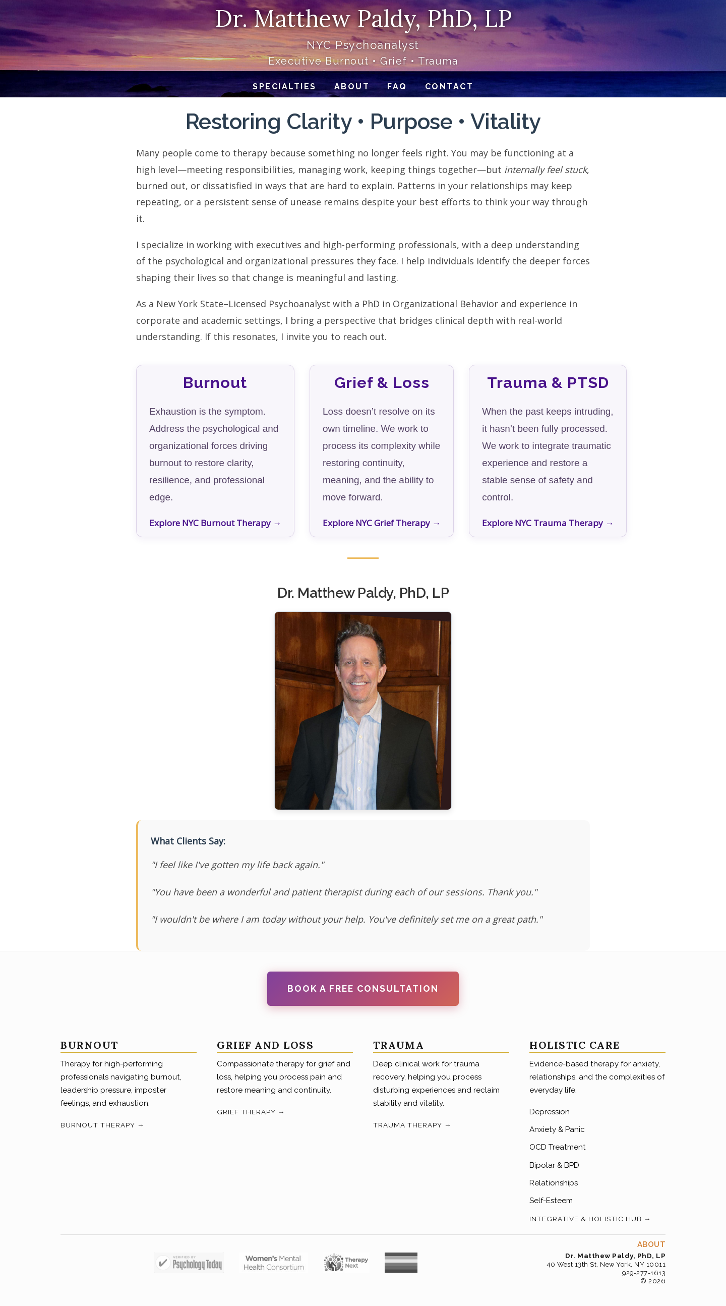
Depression (549, 1111)
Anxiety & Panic (557, 1129)
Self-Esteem (551, 1200)
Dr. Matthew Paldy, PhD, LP (363, 18)
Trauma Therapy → (412, 1125)
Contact (449, 86)
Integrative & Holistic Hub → (590, 1219)
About (352, 86)
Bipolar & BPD (554, 1165)
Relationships (553, 1182)
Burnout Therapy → (102, 1125)
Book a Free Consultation (363, 988)
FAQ (397, 86)
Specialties (285, 86)
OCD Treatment (557, 1147)
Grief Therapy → (251, 1112)
